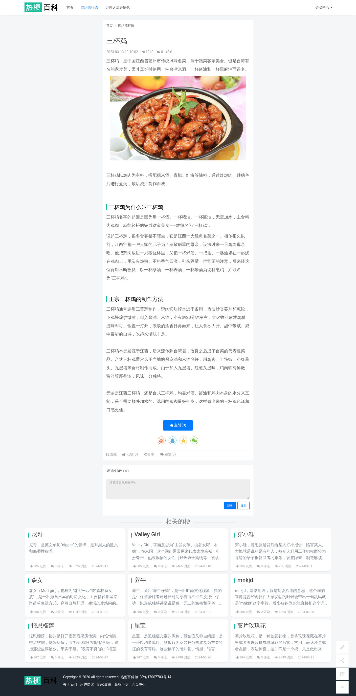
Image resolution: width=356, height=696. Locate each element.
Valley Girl (147, 534)
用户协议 (87, 684)
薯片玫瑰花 (251, 625)
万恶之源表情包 (118, 7)
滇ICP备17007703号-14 (153, 677)
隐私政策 (104, 684)
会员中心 (139, 684)
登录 (230, 505)
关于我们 (70, 684)
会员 (324, 7)
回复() (168, 454)
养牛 (140, 580)
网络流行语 (89, 7)
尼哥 (37, 534)
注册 (243, 505)
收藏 (113, 454)
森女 (37, 580)
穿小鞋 (245, 534)
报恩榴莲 (42, 625)
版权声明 (121, 684)
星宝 (140, 625)
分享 (149, 454)
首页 (70, 7)
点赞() (178, 425)
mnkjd (245, 580)
